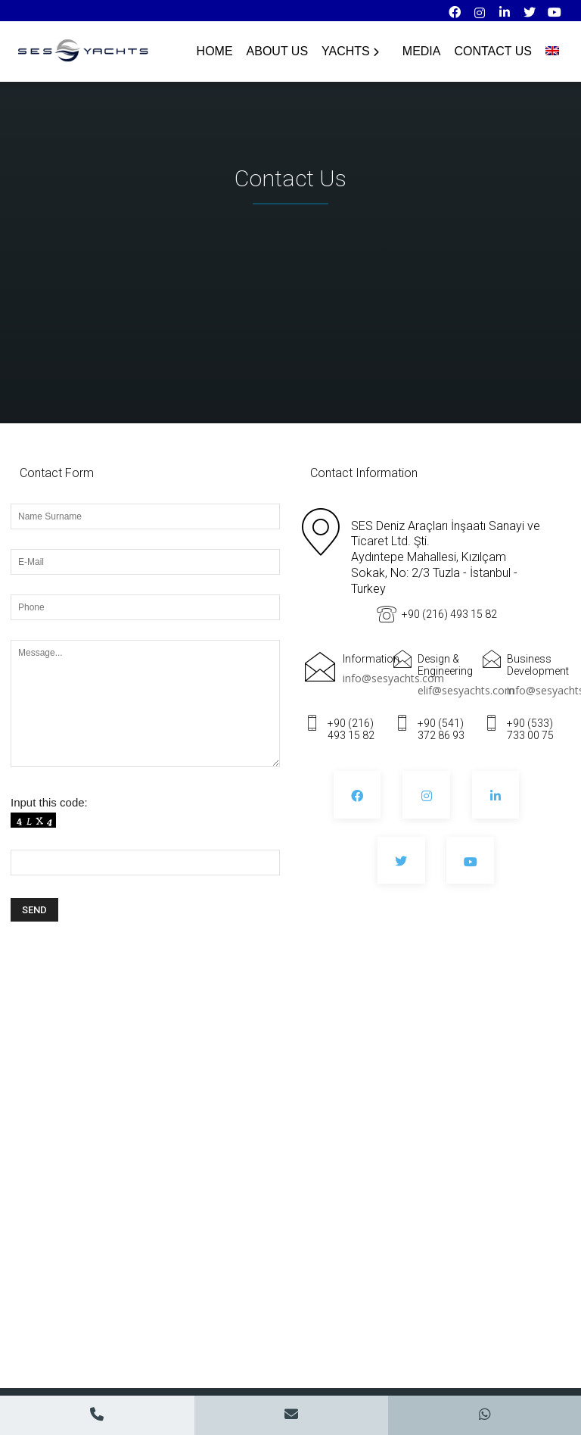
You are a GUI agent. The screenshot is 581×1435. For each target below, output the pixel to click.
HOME (215, 51)
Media (421, 51)
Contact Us (493, 51)
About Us (278, 51)
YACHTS (350, 51)
